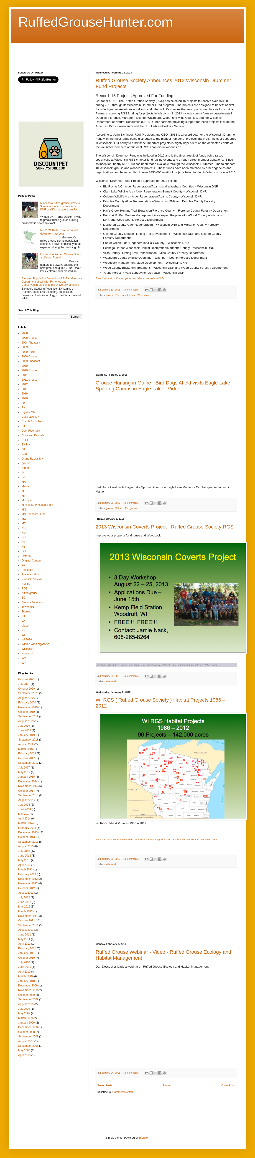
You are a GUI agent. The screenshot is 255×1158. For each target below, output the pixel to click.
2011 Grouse (29, 379)
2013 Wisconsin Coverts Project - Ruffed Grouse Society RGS (165, 527)
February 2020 (27, 702)
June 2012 (24, 902)
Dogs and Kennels (33, 435)
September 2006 (28, 1045)
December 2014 (28, 781)
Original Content (31, 560)
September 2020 (28, 693)
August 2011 (25, 929)
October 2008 (26, 1032)
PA (23, 565)
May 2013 (24, 860)
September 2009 (28, 999)
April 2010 (24, 971)
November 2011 (28, 916)
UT (23, 616)
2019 (25, 393)
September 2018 (28, 739)
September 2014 (28, 795)
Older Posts (228, 1085)
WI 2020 (27, 639)
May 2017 (24, 772)
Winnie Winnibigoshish (35, 644)
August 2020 (25, 698)
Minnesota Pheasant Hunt (37, 504)
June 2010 (24, 966)
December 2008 (28, 1027)
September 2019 (28, 716)
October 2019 (26, 711)
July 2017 (24, 767)
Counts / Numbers (33, 421)
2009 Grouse (29, 356)
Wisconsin (143, 295)
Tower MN (28, 607)
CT (23, 426)
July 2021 (24, 684)
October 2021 (26, 679)
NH (24, 537)
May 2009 (24, 1013)
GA (24, 449)
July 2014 (24, 804)
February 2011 (27, 948)
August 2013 (25, 846)
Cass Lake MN (31, 416)
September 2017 (28, 762)
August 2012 (25, 892)
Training (26, 611)
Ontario (26, 556)
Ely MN (26, 444)
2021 (25, 403)
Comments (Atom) (123, 1092)
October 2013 (26, 837)
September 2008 (28, 1036)
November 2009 (28, 990)
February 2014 (27, 827)
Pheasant (27, 569)
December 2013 (28, 832)
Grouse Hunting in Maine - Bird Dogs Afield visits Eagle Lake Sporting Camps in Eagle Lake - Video (163, 386)
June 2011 (24, 934)
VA (23, 620)
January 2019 (26, 735)
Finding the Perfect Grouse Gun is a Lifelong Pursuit (61, 256)
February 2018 (27, 753)
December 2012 (28, 878)
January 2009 (26, 1022)
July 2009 (24, 1008)
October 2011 (26, 920)
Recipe (26, 583)
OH (24, 551)
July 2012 (24, 897)
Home (167, 1085)
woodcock (28, 653)
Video (25, 625)
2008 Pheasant (31, 342)
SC (24, 597)
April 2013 (24, 865)
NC (24, 528)
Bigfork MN (28, 412)
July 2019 (24, 725)
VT (23, 630)
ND (24, 532)
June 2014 (24, 809)
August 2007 (25, 1041)
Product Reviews (32, 579)
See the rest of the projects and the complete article (130, 278)
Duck (25, 440)
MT (24, 523)
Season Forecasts (33, 602)
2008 (25, 333)
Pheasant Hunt (31, 574)
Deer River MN (31, 430)
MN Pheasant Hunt (33, 514)
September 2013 (28, 841)
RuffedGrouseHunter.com (95, 22)
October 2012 (26, 888)
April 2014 (24, 818)
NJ (23, 542)
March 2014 (25, 823)
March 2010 (25, 976)
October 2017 (26, 758)
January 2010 (26, 981)
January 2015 (26, 776)
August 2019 (25, 721)
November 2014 (28, 786)
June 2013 (24, 855)
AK (23, 407)
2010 (25, 365)
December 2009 (28, 985)
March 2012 (25, 911)
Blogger (143, 1137)
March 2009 (25, 1018)
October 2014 (26, 790)
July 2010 (24, 962)
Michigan (27, 500)
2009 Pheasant (31, 361)
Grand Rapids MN (32, 458)
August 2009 (25, 1004)
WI (23, 634)
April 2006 (24, 1055)
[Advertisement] (101, 53)
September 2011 (28, 925)
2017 (25, 389)
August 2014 (25, 799)
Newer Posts (104, 1085)
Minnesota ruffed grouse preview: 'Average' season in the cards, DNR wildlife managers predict (60, 206)
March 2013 (25, 869)
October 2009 (26, 994)
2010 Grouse (29, 370)
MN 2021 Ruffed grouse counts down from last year (59, 232)
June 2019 (24, 730)
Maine (118, 508)
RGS (117, 295)
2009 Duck (28, 352)
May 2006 (24, 1050)
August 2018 (25, 744)
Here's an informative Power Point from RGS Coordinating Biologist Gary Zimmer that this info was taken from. (156, 665)
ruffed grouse (129, 295)
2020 (25, 398)
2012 (25, 384)
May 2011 (24, 939)
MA (24, 481)
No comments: (131, 289)
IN (23, 472)
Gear (25, 453)
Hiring (25, 467)
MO (24, 519)
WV (24, 658)
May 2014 (24, 813)
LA (23, 477)
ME (24, 491)
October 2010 (26, 957)
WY (24, 662)
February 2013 (27, 874)
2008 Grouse (29, 337)
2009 (25, 347)
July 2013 (24, 851)
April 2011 (24, 943)
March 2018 (25, 749)
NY (24, 546)
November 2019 (28, 707)
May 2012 (24, 906)
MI (23, 495)
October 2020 (26, 688)
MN (24, 509)
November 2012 (28, 883)
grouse (110, 295)
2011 (25, 375)
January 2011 (26, 953)
